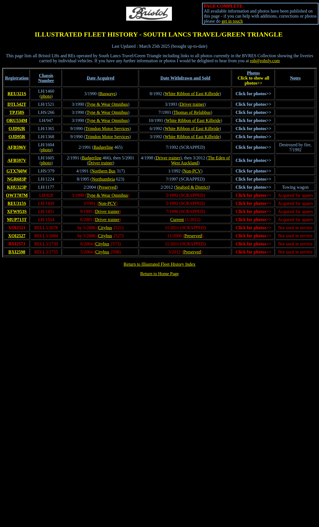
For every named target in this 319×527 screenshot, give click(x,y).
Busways (107, 93)
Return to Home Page (159, 273)
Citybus (105, 227)
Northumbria (103, 179)
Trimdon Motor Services (107, 128)
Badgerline (103, 147)
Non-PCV (192, 171)
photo (46, 96)
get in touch (232, 21)
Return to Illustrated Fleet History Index (159, 264)
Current (177, 219)
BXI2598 (16, 252)
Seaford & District (192, 187)
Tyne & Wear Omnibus (107, 104)
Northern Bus (103, 171)
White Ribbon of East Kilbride (192, 93)
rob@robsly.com (265, 60)
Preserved (107, 187)
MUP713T (17, 219)
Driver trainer (192, 104)
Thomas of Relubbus (192, 112)
